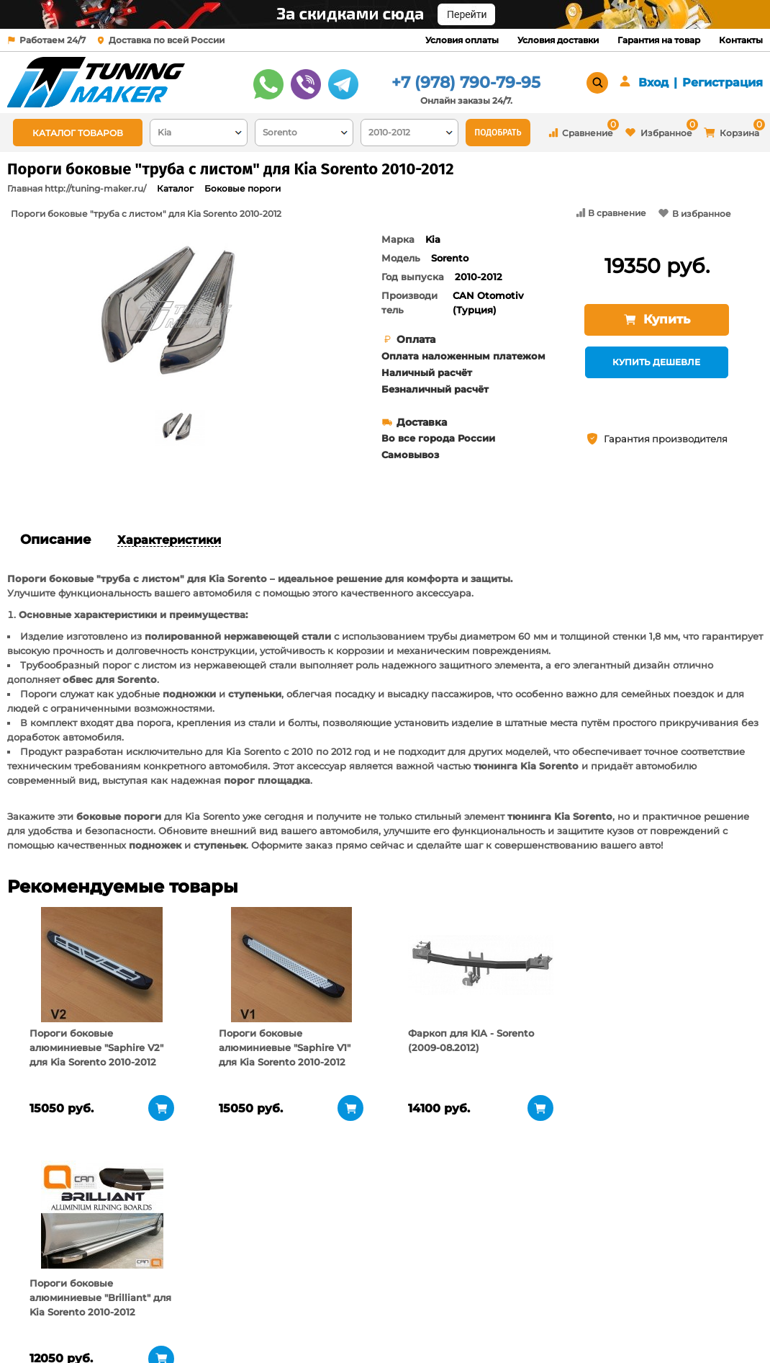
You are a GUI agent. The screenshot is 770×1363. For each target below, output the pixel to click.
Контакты (741, 40)
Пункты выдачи (173, 1258)
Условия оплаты (462, 40)
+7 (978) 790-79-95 (465, 82)
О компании (165, 1240)
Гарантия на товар (658, 40)
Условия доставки (558, 40)
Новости (155, 1276)
